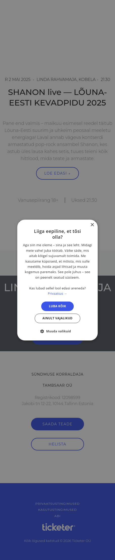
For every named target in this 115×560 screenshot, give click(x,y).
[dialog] (57, 280)
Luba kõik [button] (57, 306)
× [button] (92, 225)
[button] (57, 331)
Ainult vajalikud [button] (57, 318)
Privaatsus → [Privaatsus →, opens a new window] (57, 293)
